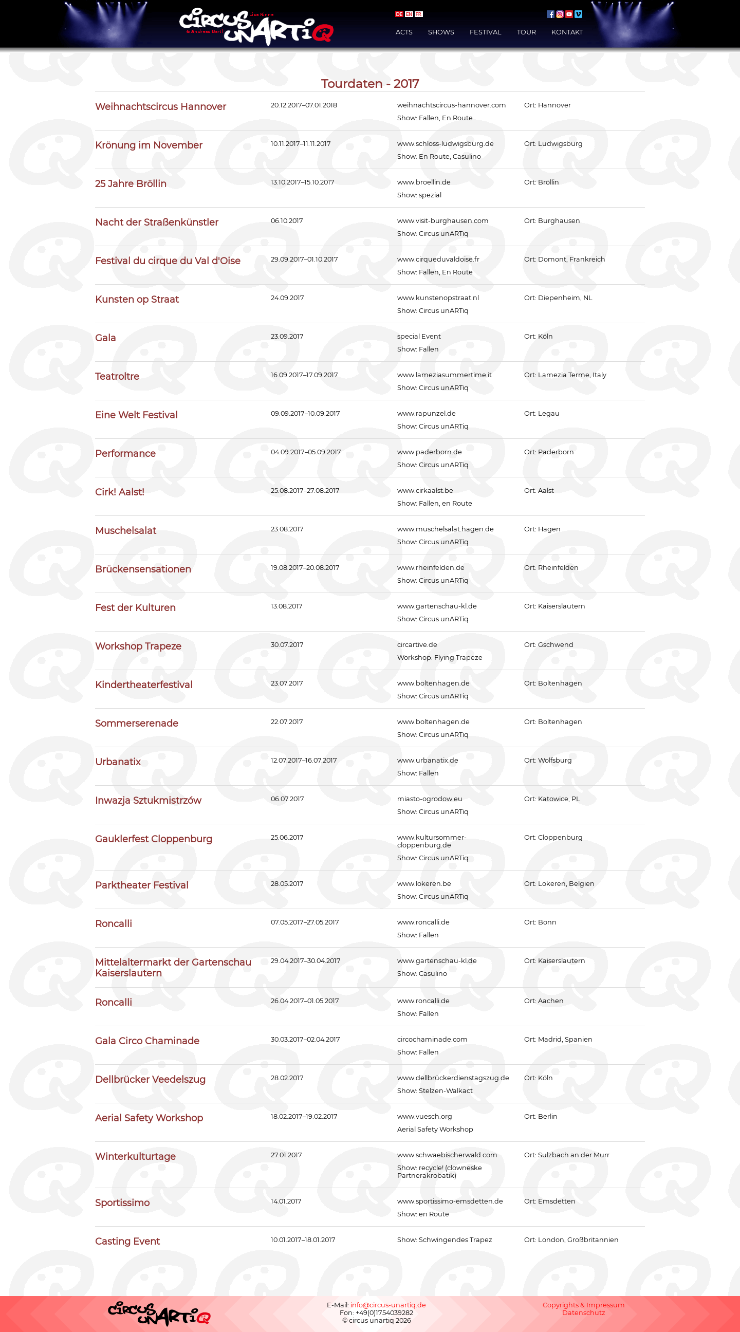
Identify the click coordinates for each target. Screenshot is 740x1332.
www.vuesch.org (424, 1116)
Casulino (467, 156)
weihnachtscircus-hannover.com (451, 105)
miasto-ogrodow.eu (429, 799)
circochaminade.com (432, 1039)
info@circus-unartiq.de (388, 1305)
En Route (457, 118)
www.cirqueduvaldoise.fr (438, 259)
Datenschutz (583, 1313)
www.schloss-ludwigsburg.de (445, 143)
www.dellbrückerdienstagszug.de (453, 1078)
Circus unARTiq (444, 233)
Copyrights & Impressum (584, 1305)
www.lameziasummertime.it (444, 375)
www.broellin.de (424, 182)
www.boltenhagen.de (433, 683)
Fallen (429, 118)
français (419, 14)
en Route (457, 503)
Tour (526, 32)
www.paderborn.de (429, 452)
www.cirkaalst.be (425, 490)
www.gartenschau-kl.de (437, 606)
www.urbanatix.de (427, 760)
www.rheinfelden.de (431, 567)
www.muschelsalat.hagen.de (445, 529)
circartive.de (417, 645)
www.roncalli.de (423, 922)
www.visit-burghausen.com (443, 221)
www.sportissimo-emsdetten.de (450, 1201)
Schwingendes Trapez (455, 1240)
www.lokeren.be (424, 883)
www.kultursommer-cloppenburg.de (432, 841)
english (409, 14)
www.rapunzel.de (426, 413)
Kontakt (567, 32)
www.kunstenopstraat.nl (438, 298)
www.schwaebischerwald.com (447, 1155)
